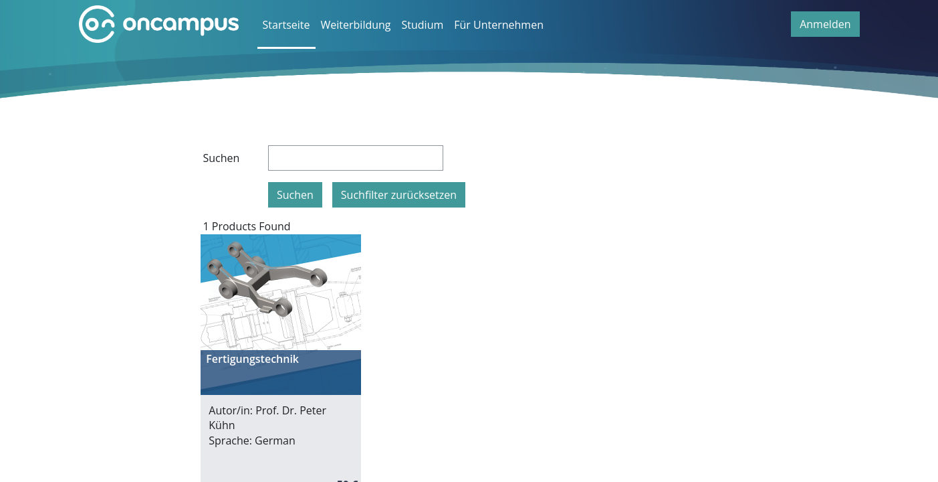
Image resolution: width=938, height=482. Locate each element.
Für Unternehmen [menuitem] (499, 24)
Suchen (221, 158)
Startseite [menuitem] (286, 24)
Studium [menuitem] (423, 24)
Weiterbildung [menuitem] (356, 24)
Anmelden (825, 24)
